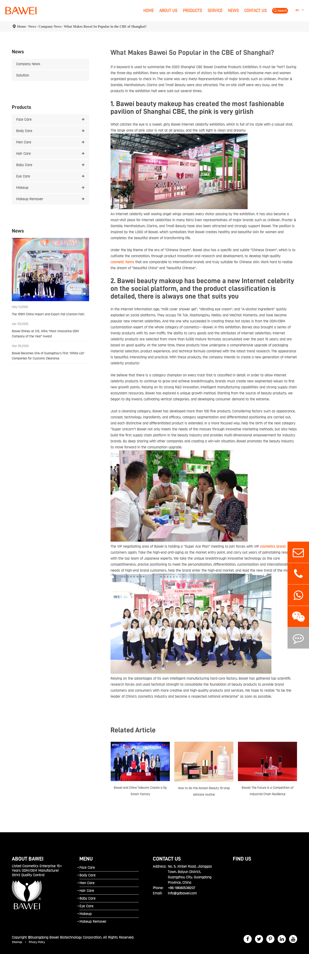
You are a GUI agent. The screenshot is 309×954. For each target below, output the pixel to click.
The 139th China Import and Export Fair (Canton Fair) (48, 314)
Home (148, 11)
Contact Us (255, 11)
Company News (49, 26)
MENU (86, 858)
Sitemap (17, 942)
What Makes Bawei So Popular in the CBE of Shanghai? (105, 26)
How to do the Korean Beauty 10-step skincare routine (204, 791)
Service (215, 11)
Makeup (22, 187)
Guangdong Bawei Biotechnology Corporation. (66, 937)
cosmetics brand (272, 546)
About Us (168, 11)
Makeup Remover (29, 199)
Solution (22, 75)
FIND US (242, 858)
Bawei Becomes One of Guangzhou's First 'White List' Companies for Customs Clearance (48, 356)
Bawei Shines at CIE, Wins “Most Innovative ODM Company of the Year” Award (45, 334)
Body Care (24, 130)
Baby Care (24, 164)
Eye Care (23, 176)
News (233, 11)
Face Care (24, 119)
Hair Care (23, 153)
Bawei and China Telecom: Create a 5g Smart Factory (140, 791)
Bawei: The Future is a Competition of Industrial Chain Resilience (267, 791)
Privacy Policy (37, 942)
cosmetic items (122, 262)
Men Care (23, 142)
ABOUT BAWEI (28, 858)
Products (192, 11)
